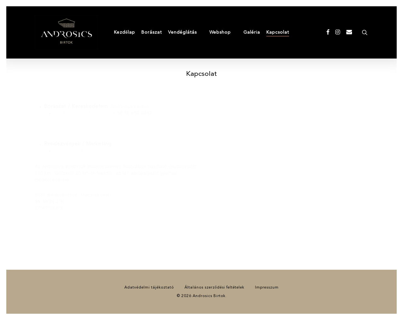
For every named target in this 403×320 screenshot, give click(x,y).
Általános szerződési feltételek (214, 287)
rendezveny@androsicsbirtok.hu (90, 151)
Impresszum (267, 287)
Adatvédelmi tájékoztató (149, 287)
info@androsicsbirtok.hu (82, 113)
